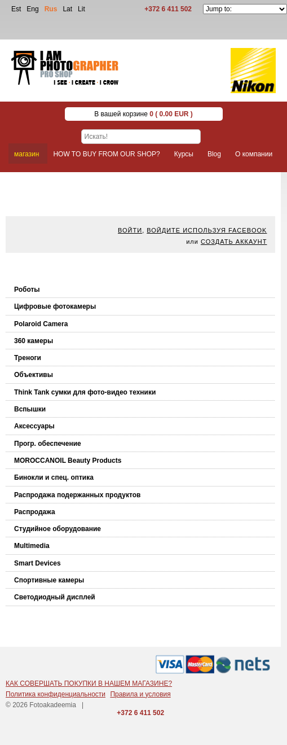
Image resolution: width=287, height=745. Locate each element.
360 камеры (33, 341)
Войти (130, 230)
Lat (67, 9)
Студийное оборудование (57, 529)
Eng (32, 9)
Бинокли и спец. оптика (54, 477)
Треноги (27, 358)
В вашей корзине (143, 114)
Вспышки (30, 409)
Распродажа (34, 512)
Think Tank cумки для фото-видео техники (85, 392)
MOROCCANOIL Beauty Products (67, 460)
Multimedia (32, 546)
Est (16, 9)
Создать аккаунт (234, 241)
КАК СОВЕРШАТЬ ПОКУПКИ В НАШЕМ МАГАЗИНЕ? (89, 683)
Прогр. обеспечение (47, 444)
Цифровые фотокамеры (55, 306)
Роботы (27, 289)
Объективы (33, 375)
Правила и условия (140, 694)
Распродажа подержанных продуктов (77, 495)
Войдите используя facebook (207, 230)
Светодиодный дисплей (54, 597)
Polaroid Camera (41, 324)
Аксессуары (34, 426)
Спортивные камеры (49, 580)
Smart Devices (37, 563)
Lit (81, 9)
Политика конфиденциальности (55, 694)
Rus (51, 9)
